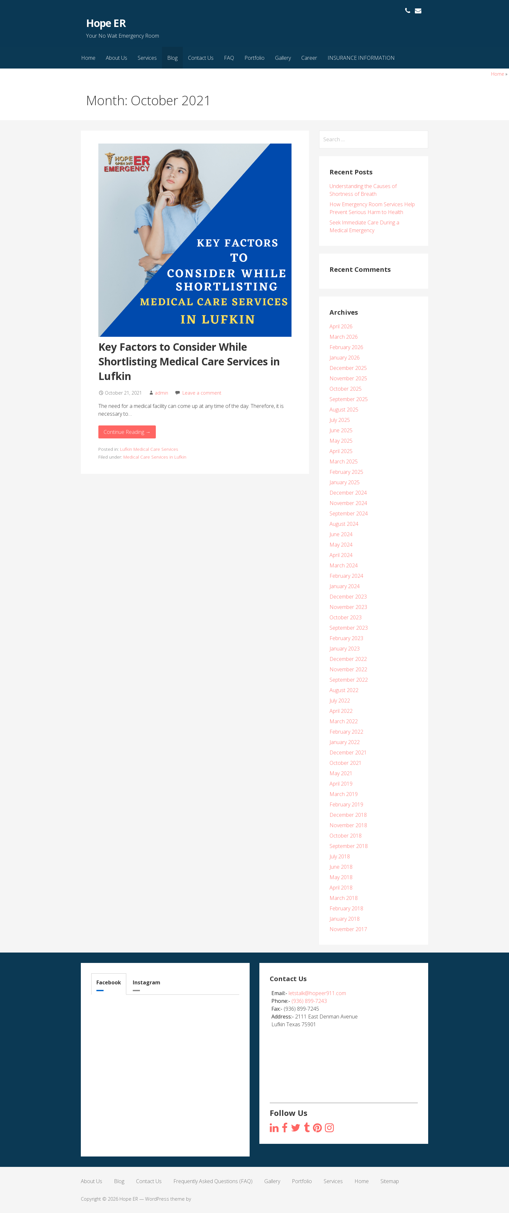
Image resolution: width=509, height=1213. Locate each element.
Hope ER (105, 23)
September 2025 (348, 399)
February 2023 (346, 638)
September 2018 (348, 846)
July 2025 (339, 419)
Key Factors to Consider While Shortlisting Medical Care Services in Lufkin (189, 361)
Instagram (146, 982)
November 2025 (348, 378)
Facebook (108, 982)
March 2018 (343, 898)
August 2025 (343, 409)
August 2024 (343, 523)
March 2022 (343, 721)
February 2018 (346, 908)
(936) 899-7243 (309, 1001)
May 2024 (341, 544)
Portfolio (254, 57)
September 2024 (348, 513)
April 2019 (341, 783)
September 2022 (348, 679)
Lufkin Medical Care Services (149, 449)
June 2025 (341, 430)
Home (88, 57)
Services (147, 57)
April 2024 (341, 555)
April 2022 (341, 710)
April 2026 (341, 326)
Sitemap (389, 1181)
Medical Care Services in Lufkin (154, 457)
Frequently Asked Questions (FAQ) (213, 1181)
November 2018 (348, 825)
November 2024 (348, 503)
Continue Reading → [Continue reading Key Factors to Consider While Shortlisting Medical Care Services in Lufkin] (127, 432)
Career (309, 57)
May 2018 (341, 877)
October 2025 (345, 388)
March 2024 (343, 565)
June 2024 (341, 534)
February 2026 (346, 347)
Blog (172, 57)
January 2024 (344, 586)
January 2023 (344, 648)
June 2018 (341, 866)
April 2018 (341, 887)
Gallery (283, 57)
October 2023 (345, 617)
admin (161, 393)
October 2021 (345, 762)
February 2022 (346, 731)
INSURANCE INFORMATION (361, 57)
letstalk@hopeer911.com (317, 993)
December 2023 (348, 596)
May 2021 (341, 773)
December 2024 (348, 492)
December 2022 (348, 659)
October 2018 (345, 835)
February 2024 (346, 575)
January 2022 (344, 742)
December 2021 (348, 752)
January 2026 (344, 357)
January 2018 (344, 918)
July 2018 (339, 856)
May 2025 (341, 440)
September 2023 (348, 627)
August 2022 (343, 690)
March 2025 (343, 461)
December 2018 (348, 814)
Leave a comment (201, 393)
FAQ (229, 57)
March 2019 (343, 794)
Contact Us (201, 57)
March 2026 (343, 336)
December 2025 (348, 368)
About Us (116, 57)
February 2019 (346, 804)
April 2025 (341, 451)
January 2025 (344, 482)
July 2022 (339, 700)
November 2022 (348, 669)
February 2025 (346, 471)
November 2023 (348, 607)
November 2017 (348, 929)
